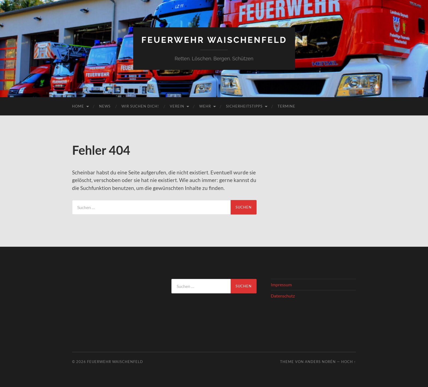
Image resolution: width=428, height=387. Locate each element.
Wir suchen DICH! (140, 106)
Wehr (205, 106)
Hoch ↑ (348, 361)
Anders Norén (320, 361)
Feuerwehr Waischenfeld (214, 40)
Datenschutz (283, 295)
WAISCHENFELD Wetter (114, 299)
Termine (286, 106)
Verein (177, 106)
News (105, 106)
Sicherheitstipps (244, 106)
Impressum (281, 284)
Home (78, 106)
